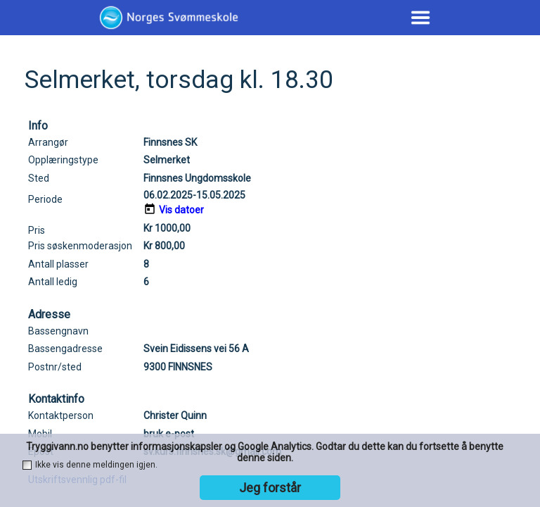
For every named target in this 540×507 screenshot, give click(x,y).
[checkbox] (27, 465)
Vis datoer (181, 209)
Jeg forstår (270, 487)
